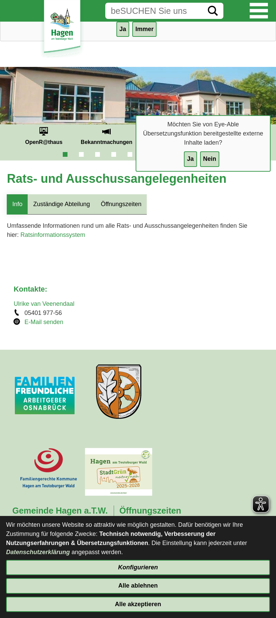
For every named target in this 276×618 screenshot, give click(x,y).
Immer (144, 29)
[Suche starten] (212, 11)
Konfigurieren (138, 567)
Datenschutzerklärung (38, 552)
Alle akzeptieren (138, 604)
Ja (190, 158)
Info (17, 204)
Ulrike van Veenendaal (43, 303)
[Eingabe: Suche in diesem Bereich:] (153, 11)
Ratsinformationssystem (52, 234)
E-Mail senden (43, 322)
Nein (209, 158)
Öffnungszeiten (121, 204)
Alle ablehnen (138, 585)
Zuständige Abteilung (61, 204)
